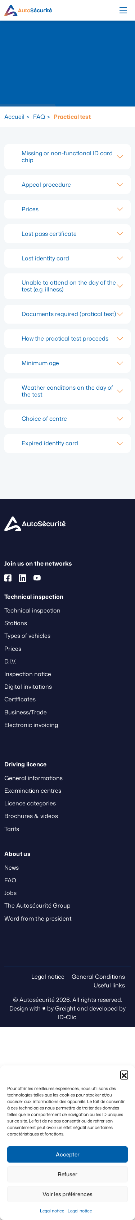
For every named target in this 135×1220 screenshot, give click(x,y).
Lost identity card (45, 258)
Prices (30, 209)
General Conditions (98, 977)
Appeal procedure (46, 185)
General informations (33, 778)
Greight (65, 1008)
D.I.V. (10, 661)
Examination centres (32, 791)
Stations (15, 623)
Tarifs (11, 829)
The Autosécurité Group (37, 905)
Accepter (68, 1154)
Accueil (14, 117)
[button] (124, 1074)
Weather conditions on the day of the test (67, 391)
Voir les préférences (67, 1194)
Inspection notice (27, 674)
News (11, 867)
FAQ (39, 117)
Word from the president (38, 918)
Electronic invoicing (31, 725)
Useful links (109, 985)
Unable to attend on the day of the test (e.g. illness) (69, 285)
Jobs (10, 893)
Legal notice (52, 1211)
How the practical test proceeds (65, 338)
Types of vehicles (27, 636)
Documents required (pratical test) (69, 314)
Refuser (67, 1174)
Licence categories (30, 803)
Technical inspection (32, 610)
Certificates (20, 699)
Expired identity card (50, 443)
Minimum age (40, 363)
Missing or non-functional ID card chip (67, 156)
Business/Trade (25, 712)
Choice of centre (44, 419)
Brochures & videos (31, 816)
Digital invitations (28, 687)
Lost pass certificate (49, 234)
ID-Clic (67, 1017)
